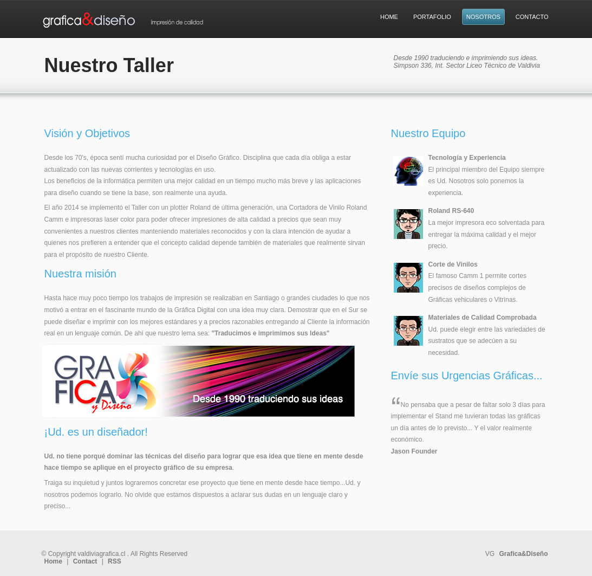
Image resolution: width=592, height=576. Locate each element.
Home (53, 561)
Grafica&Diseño (523, 554)
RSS (114, 561)
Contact (85, 561)
